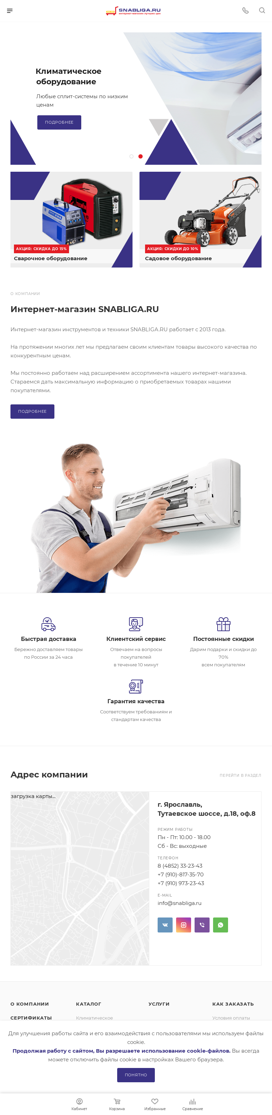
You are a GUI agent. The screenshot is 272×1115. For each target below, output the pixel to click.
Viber (202, 924)
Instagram (183, 924)
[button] (131, 156)
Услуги (159, 1004)
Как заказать (233, 1004)
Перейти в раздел (241, 775)
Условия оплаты (231, 1018)
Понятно (136, 1075)
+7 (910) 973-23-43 (181, 883)
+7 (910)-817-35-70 (181, 874)
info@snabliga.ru (180, 903)
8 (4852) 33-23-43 (180, 865)
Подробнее (59, 122)
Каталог (88, 1004)
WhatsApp (220, 924)
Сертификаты (31, 1018)
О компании (29, 1004)
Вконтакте (165, 924)
